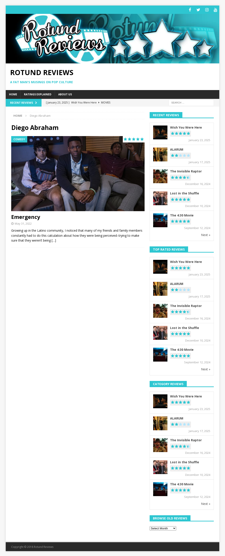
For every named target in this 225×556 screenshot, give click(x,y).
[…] (54, 240)
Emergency (25, 216)
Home (13, 94)
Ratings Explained (37, 94)
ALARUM (176, 149)
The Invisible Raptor (186, 171)
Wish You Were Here (186, 127)
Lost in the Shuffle (184, 192)
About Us (65, 94)
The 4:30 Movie (182, 214)
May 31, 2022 (23, 223)
